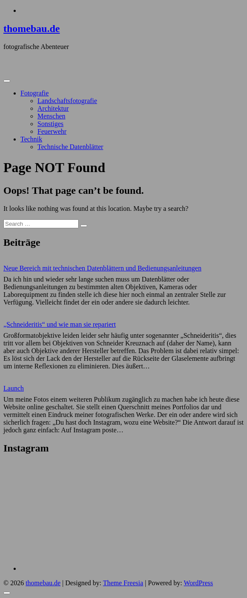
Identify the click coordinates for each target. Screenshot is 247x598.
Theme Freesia (123, 582)
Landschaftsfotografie (67, 100)
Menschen (51, 116)
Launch (13, 388)
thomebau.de (31, 28)
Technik (31, 139)
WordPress (198, 582)
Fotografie (34, 93)
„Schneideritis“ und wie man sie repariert (59, 324)
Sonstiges (50, 123)
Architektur (53, 108)
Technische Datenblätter (70, 146)
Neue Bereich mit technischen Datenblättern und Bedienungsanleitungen (102, 268)
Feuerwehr (51, 131)
